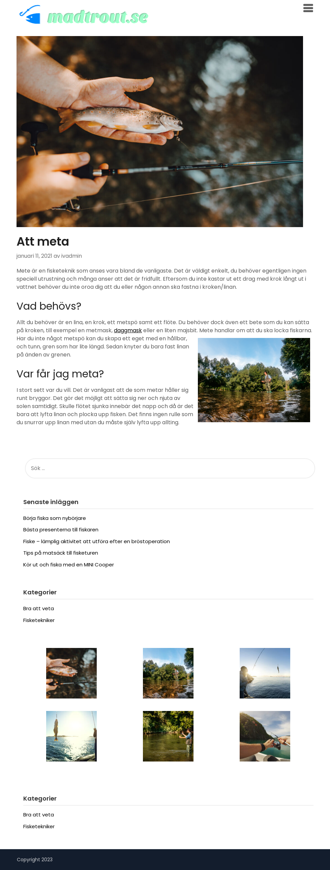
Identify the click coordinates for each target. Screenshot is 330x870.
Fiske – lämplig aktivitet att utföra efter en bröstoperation (96, 541)
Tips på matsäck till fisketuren (60, 552)
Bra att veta (38, 608)
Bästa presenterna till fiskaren (60, 529)
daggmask (128, 330)
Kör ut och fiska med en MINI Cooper (68, 564)
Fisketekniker (39, 620)
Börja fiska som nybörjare (54, 518)
